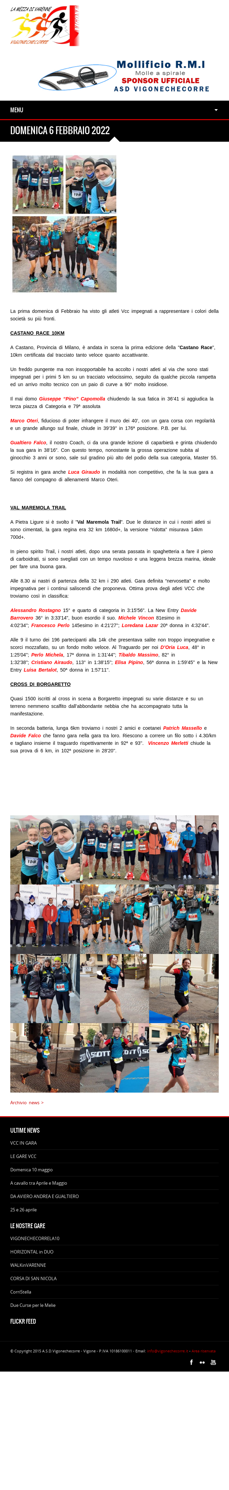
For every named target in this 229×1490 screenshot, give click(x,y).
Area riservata (204, 1350)
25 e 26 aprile (23, 1210)
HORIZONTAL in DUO (31, 1252)
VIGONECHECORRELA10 (34, 1238)
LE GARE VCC (23, 1156)
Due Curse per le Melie (33, 1305)
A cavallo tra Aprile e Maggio (38, 1183)
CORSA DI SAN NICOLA (33, 1278)
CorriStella (20, 1292)
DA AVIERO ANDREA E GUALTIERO (44, 1196)
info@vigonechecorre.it (167, 1350)
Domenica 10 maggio (31, 1170)
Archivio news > (27, 1102)
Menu (16, 110)
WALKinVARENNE (28, 1265)
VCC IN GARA (23, 1143)
